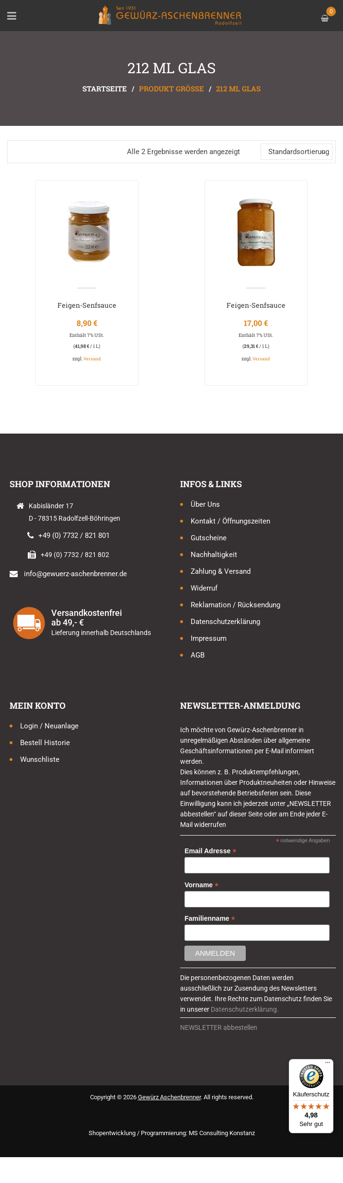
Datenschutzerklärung (225, 621)
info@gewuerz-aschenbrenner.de (75, 573)
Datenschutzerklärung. (245, 1009)
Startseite (104, 88)
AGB (198, 655)
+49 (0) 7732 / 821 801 (74, 535)
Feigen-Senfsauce (86, 305)
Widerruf (204, 588)
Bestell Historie (45, 742)
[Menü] (327, 1065)
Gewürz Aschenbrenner (169, 1097)
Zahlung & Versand (221, 571)
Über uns (205, 504)
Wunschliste (39, 759)
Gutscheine (209, 538)
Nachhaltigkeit (214, 554)
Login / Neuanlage (49, 726)
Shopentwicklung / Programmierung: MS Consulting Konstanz (172, 1133)
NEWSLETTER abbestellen (218, 1027)
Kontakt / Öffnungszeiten (230, 521)
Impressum (209, 638)
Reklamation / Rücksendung (235, 605)
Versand (92, 358)
